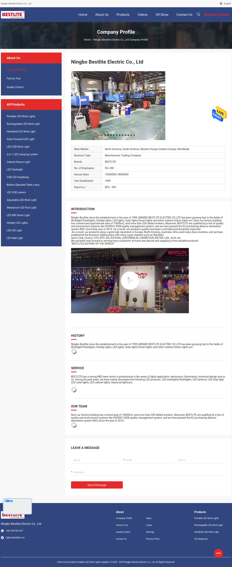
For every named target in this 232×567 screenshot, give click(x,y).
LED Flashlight (15, 169)
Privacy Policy (153, 539)
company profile (16, 69)
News (149, 518)
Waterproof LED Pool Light (21, 207)
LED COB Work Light (18, 146)
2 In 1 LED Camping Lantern (22, 154)
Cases (149, 525)
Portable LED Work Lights (21, 116)
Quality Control (15, 87)
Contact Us (121, 539)
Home (87, 39)
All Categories (201, 539)
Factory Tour (14, 78)
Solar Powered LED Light (20, 139)
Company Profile (124, 518)
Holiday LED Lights (17, 222)
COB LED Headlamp (18, 177)
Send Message (96, 485)
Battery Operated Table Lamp (23, 184)
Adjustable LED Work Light (21, 200)
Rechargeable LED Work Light (23, 123)
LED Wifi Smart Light (18, 215)
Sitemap (150, 532)
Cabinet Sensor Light (18, 161)
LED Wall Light (15, 238)
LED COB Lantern (16, 192)
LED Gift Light (14, 230)
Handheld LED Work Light (21, 131)
